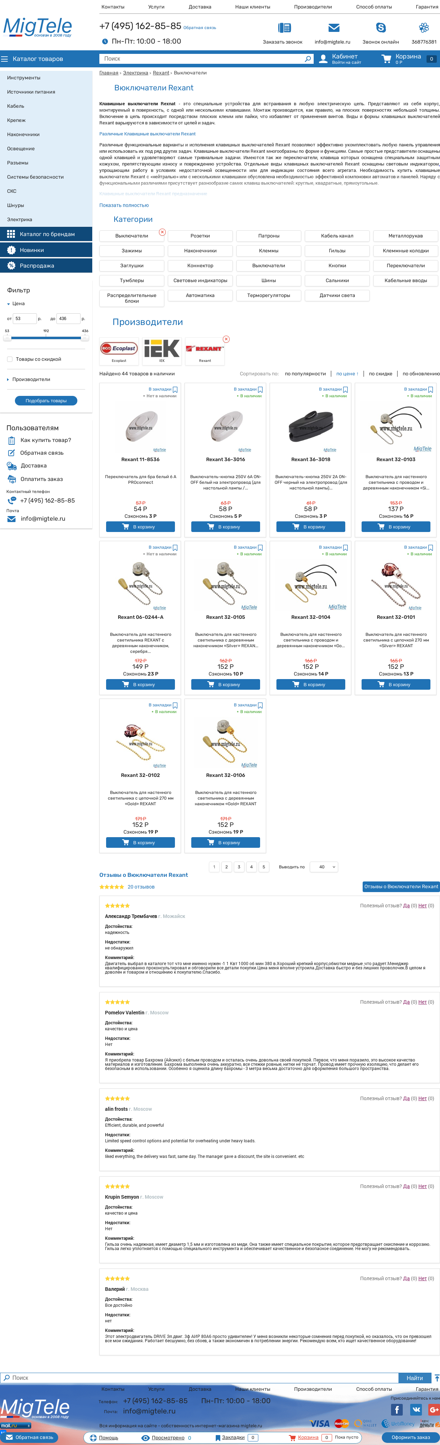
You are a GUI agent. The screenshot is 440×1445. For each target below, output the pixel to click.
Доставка (200, 7)
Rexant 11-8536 (140, 460)
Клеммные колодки (406, 251)
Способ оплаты (374, 7)
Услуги (156, 7)
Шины (269, 281)
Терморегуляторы (268, 295)
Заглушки (132, 266)
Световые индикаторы (200, 281)
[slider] (7, 338)
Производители (313, 7)
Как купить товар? (46, 440)
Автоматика (200, 295)
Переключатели (406, 266)
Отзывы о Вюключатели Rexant (401, 887)
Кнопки (337, 266)
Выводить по (292, 866)
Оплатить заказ (42, 479)
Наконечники (200, 251)
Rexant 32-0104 (310, 617)
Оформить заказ (411, 1437)
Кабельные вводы (406, 281)
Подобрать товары (46, 400)
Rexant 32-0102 (140, 775)
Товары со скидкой (34, 359)
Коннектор (200, 266)
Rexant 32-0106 (225, 775)
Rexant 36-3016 (225, 460)
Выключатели (268, 266)
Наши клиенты (252, 7)
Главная (109, 73)
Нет (422, 905)
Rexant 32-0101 (396, 617)
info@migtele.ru (43, 518)
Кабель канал (337, 236)
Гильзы (337, 251)
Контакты (113, 7)
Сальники (337, 281)
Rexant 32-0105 (225, 617)
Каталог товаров (31, 59)
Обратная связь (199, 27)
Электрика (135, 73)
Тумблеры (132, 281)
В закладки (160, 389)
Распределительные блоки (131, 298)
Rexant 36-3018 (310, 460)
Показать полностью (124, 205)
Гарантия (427, 7)
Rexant (161, 73)
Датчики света (337, 295)
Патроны (269, 236)
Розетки (200, 236)
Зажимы (132, 251)
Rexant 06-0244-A (141, 617)
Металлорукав (406, 236)
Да (406, 905)
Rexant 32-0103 (396, 460)
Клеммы (269, 251)
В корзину (138, 526)
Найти (415, 1378)
